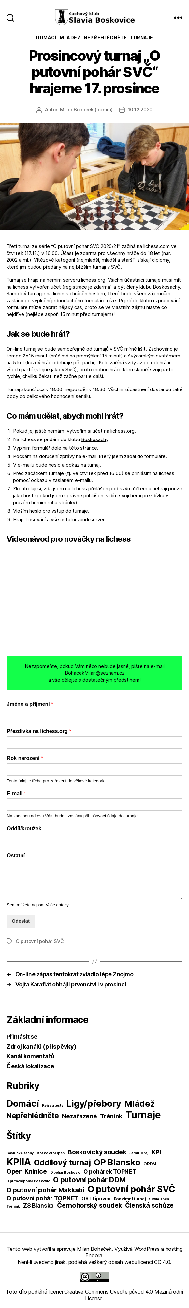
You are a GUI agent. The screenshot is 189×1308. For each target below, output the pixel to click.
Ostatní (16, 855)
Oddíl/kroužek (24, 828)
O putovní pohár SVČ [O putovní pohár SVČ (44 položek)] (131, 1189)
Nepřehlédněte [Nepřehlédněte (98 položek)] (33, 1115)
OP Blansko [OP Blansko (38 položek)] (117, 1162)
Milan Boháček (94, 1249)
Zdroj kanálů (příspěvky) (41, 1046)
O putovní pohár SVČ (40, 941)
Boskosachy (166, 287)
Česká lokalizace (30, 1066)
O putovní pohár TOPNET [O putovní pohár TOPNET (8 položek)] (42, 1197)
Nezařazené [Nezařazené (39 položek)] (79, 1115)
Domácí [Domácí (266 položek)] (23, 1103)
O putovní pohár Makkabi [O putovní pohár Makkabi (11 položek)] (45, 1190)
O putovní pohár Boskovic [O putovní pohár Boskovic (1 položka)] (28, 1181)
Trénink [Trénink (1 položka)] (13, 1206)
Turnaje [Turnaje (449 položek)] (143, 1114)
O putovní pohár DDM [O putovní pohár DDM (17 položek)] (89, 1179)
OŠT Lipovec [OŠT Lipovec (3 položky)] (95, 1198)
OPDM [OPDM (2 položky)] (149, 1163)
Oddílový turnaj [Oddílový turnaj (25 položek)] (62, 1162)
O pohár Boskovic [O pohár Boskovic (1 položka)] (65, 1172)
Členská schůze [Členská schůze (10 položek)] (149, 1205)
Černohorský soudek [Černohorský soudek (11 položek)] (89, 1205)
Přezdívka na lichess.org (39, 731)
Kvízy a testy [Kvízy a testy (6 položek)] (52, 1105)
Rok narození (25, 758)
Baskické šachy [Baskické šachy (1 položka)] (20, 1153)
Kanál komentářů (30, 1056)
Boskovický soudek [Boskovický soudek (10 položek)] (97, 1152)
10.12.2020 (140, 110)
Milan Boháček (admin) (86, 110)
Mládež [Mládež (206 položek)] (139, 1104)
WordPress (147, 1249)
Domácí (46, 37)
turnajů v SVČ (108, 349)
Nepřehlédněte (105, 37)
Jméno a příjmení (30, 704)
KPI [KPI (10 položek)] (156, 1152)
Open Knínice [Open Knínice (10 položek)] (27, 1171)
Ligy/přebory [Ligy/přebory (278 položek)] (93, 1103)
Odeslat (21, 921)
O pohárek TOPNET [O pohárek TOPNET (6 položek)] (109, 1171)
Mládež (70, 37)
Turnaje (141, 37)
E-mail (16, 793)
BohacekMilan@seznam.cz (94, 673)
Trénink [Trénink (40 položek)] (111, 1115)
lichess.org (93, 280)
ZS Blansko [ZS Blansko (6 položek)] (38, 1205)
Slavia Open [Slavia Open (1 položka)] (159, 1199)
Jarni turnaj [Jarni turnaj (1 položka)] (138, 1153)
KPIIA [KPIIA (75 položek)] (19, 1161)
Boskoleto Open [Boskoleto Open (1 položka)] (51, 1153)
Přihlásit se (22, 1036)
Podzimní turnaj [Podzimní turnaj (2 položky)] (130, 1198)
